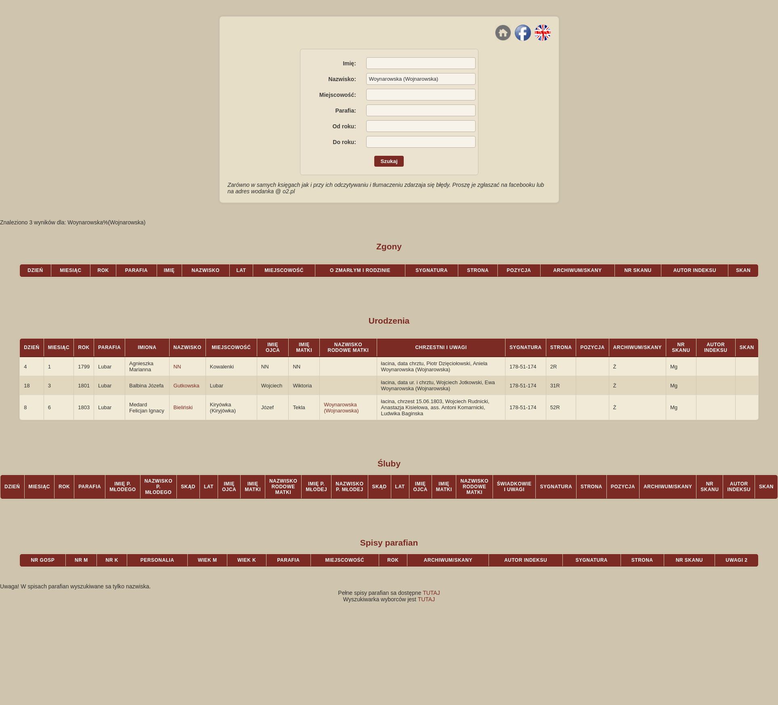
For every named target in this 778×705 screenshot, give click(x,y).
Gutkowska (186, 386)
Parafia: (345, 110)
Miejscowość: (337, 95)
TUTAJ (431, 593)
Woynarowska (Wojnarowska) (341, 408)
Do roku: (344, 142)
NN (177, 367)
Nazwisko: (342, 79)
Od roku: (344, 126)
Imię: (349, 63)
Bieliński (183, 407)
